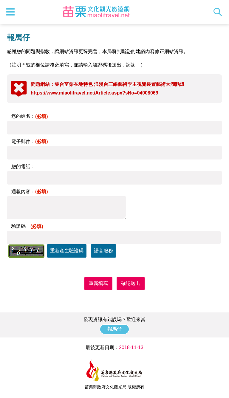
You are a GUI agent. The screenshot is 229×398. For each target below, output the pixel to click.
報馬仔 (114, 329)
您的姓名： (29, 116)
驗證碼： (27, 226)
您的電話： (23, 166)
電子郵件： (29, 141)
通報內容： (29, 191)
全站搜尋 (219, 12)
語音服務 (103, 250)
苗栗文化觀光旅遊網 (96, 12)
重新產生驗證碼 (66, 250)
